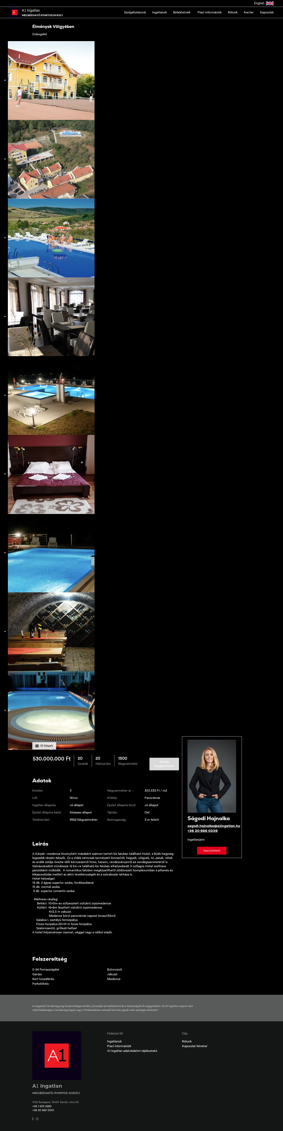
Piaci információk (210, 12)
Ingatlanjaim (196, 839)
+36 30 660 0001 (43, 1110)
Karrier (249, 12)
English (264, 3)
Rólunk (233, 12)
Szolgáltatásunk (135, 12)
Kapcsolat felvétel (194, 1046)
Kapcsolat (267, 12)
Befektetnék (182, 12)
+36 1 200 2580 (42, 1106)
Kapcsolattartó (211, 850)
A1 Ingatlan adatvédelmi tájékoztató (132, 1050)
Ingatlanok (159, 12)
